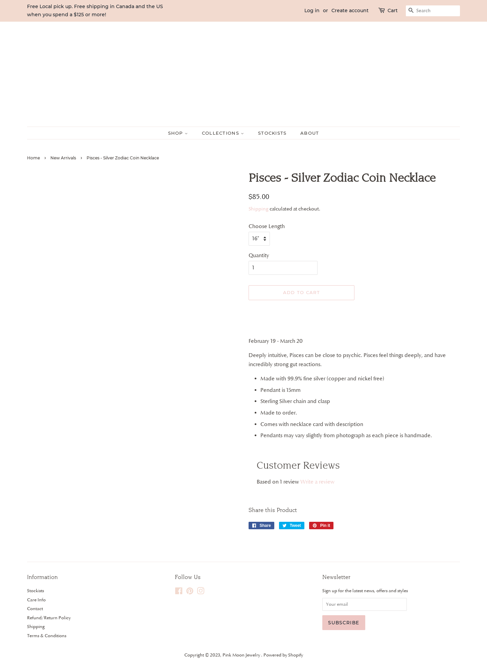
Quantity (259, 255)
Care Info (36, 600)
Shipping (259, 209)
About (309, 133)
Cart (393, 10)
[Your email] (364, 604)
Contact (35, 608)
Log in (312, 10)
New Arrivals (63, 157)
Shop (178, 133)
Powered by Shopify (283, 655)
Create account (350, 10)
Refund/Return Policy (49, 618)
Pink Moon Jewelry (242, 655)
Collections (223, 133)
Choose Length (267, 226)
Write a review (317, 481)
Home (33, 157)
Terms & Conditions (46, 635)
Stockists (272, 133)
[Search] (433, 10)
